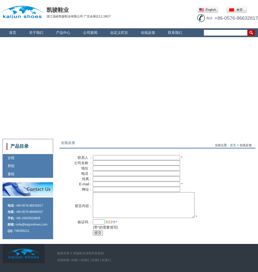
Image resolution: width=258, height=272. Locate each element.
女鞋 (11, 158)
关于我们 (36, 33)
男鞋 (11, 166)
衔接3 (95, 260)
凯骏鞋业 (79, 253)
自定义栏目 (119, 33)
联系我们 (175, 33)
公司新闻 (90, 33)
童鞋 (11, 174)
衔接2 (85, 260)
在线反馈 (148, 33)
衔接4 (106, 260)
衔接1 (75, 260)
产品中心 (63, 33)
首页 (12, 33)
